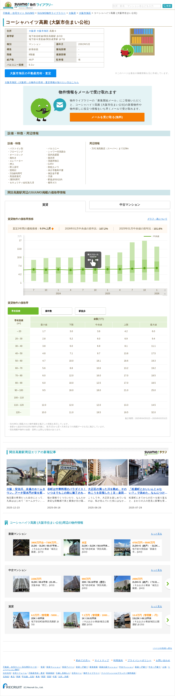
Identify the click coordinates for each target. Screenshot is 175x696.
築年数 (48, 311)
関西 (43, 677)
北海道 (6, 677)
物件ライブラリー (91, 673)
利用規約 (118, 660)
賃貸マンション (53, 667)
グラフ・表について (157, 219)
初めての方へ (83, 660)
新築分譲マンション (108, 667)
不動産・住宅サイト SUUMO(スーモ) (20, 667)
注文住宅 (7, 673)
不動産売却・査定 (36, 673)
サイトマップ (102, 660)
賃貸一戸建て (82, 667)
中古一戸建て (155, 667)
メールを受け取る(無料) (107, 117)
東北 (13, 677)
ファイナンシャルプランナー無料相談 (118, 673)
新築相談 (50, 673)
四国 (49, 677)
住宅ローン (77, 673)
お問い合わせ (163, 660)
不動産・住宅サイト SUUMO (18, 13)
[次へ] (167, 583)
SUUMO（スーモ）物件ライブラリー (28, 5)
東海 (38, 677)
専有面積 (15, 311)
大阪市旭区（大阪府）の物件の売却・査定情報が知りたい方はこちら (42, 82)
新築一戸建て (141, 667)
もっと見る (156, 534)
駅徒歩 (82, 311)
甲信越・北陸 (28, 677)
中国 (55, 677)
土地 (164, 667)
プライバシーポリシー (139, 660)
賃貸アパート (68, 667)
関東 (18, 677)
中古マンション (126, 667)
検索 (168, 6)
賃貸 (43, 667)
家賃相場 (94, 667)
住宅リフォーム (20, 673)
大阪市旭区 (85, 13)
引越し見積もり (63, 673)
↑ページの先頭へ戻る (162, 648)
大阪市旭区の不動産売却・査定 (30, 73)
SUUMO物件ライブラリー (52, 13)
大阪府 (72, 13)
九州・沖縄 (63, 677)
